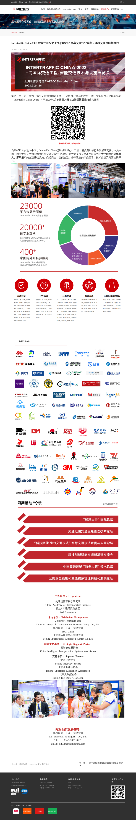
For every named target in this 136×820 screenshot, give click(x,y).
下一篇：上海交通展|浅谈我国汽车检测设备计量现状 (101, 764)
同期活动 (95, 9)
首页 (43, 9)
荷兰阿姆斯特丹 (54, 9)
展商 (86, 9)
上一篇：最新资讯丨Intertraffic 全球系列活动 (30, 764)
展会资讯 (14, 32)
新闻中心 (105, 9)
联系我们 (115, 9)
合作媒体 (22, 32)
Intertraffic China (69, 9)
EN (123, 2)
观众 (80, 9)
